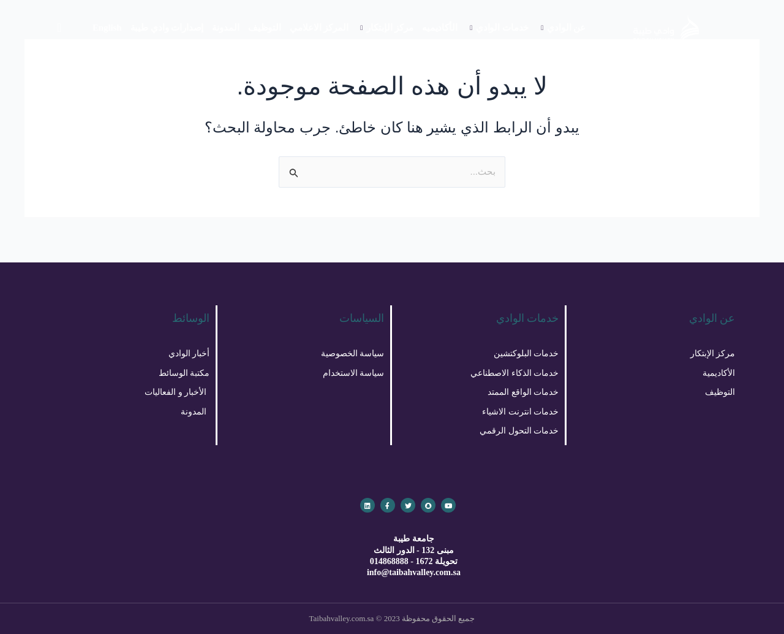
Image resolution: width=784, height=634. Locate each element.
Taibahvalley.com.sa (341, 618)
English (107, 27)
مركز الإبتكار (386, 28)
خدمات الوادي (499, 28)
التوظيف (264, 27)
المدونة (225, 27)
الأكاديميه (440, 27)
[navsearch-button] (59, 27)
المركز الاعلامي (319, 27)
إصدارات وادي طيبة (167, 27)
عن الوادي (563, 28)
